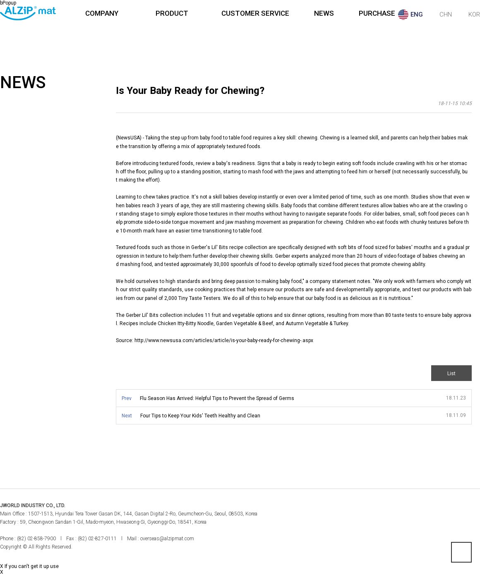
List (451, 373)
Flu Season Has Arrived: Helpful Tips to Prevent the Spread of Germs (217, 398)
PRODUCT (172, 13)
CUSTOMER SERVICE (255, 13)
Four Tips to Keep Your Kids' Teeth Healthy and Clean (200, 416)
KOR (474, 14)
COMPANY (101, 13)
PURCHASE (377, 13)
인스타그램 (473, 513)
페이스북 (455, 513)
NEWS (324, 13)
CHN (445, 14)
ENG (416, 14)
